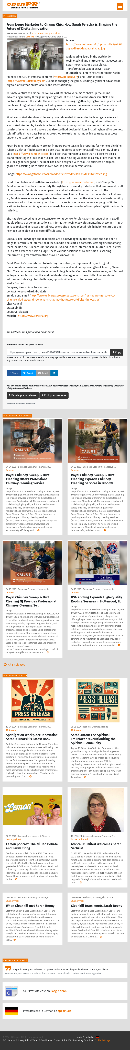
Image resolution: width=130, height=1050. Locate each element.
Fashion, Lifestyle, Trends (95, 726)
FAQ (4, 1040)
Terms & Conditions (42, 1040)
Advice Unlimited (79, 839)
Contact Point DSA (62, 1040)
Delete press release (23, 395)
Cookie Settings (102, 1040)
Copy (117, 352)
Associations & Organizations (45, 33)
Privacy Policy (24, 1040)
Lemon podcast (13, 839)
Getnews (30, 36)
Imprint (12, 1040)
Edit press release (54, 395)
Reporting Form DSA (83, 1040)
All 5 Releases (14, 664)
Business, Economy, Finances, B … (34, 467)
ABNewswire (12, 730)
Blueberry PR (12, 901)
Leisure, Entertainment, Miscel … (34, 836)
